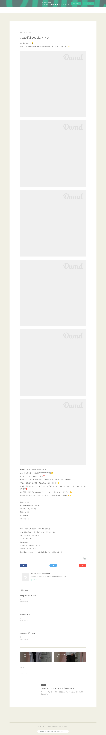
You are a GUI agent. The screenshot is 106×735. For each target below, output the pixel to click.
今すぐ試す (76, 3)
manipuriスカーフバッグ (28, 596)
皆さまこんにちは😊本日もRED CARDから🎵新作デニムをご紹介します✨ (41, 637)
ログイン (88, 3)
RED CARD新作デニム (27, 633)
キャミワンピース (25, 614)
